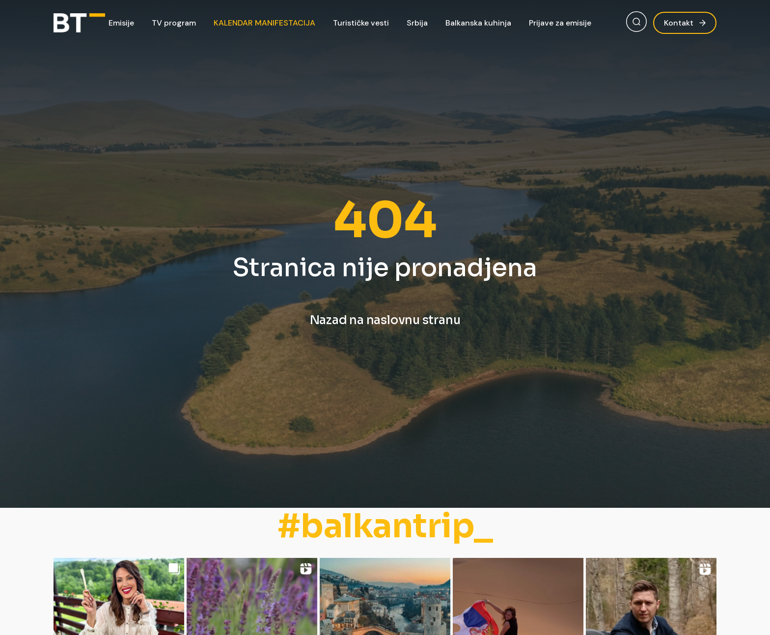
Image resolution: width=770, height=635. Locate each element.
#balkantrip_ (385, 526)
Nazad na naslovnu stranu (385, 320)
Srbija (417, 23)
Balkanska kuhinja (478, 23)
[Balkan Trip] (79, 23)
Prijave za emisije (560, 23)
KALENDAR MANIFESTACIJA (264, 23)
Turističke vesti (361, 23)
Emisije (121, 23)
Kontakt (685, 23)
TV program (174, 23)
